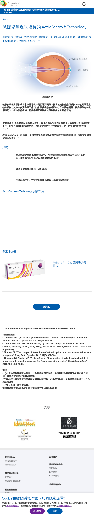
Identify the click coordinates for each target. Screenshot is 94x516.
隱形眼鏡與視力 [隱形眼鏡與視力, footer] (12, 473)
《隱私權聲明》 (64, 505)
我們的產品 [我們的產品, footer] (10, 457)
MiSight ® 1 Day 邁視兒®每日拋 (69, 264)
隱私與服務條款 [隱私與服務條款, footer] (56, 464)
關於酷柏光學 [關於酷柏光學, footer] (11, 489)
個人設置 (37, 511)
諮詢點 (46, 306)
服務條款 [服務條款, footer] (53, 471)
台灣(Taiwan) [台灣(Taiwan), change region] (84, 4)
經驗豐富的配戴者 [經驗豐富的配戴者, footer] (13, 480)
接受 (55, 511)
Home (5, 19)
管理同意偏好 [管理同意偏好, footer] (55, 484)
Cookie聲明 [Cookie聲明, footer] (54, 475)
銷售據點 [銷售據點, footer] (53, 457)
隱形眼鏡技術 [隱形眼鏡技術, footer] (11, 464)
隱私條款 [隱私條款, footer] (53, 468)
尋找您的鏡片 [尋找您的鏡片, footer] (11, 460)
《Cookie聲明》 (12, 505)
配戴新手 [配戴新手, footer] (9, 477)
